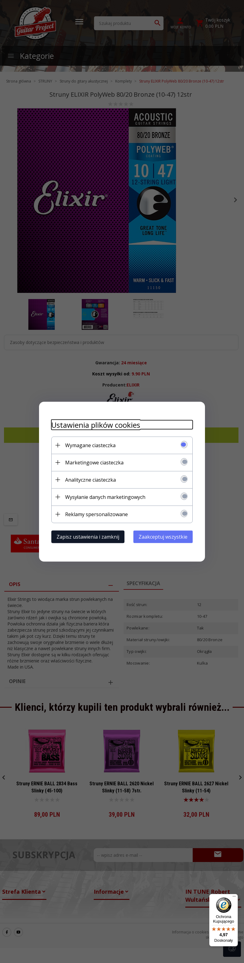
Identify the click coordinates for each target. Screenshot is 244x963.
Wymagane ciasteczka (90, 445)
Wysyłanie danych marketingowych (105, 496)
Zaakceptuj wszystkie (163, 536)
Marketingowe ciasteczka (94, 462)
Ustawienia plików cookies (95, 424)
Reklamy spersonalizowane (96, 514)
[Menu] (234, 897)
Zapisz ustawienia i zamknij (88, 536)
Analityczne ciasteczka (90, 479)
